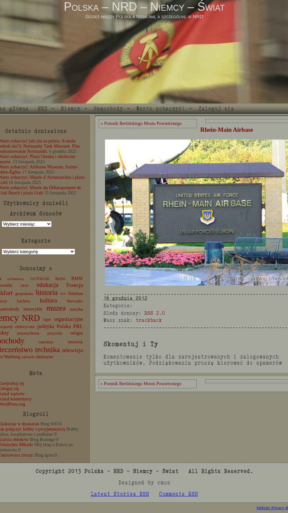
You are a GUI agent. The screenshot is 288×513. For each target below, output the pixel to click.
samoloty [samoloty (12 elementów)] (46, 342)
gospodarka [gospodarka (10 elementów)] (24, 293)
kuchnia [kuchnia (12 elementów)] (23, 301)
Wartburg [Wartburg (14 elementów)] (12, 356)
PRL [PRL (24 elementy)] (78, 326)
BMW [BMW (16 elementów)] (77, 278)
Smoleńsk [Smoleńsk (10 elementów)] (75, 342)
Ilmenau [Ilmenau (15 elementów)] (75, 293)
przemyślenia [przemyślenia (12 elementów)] (28, 333)
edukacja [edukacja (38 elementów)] (48, 284)
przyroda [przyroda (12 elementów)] (54, 333)
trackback (149, 320)
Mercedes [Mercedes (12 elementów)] (75, 301)
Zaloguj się (216, 108)
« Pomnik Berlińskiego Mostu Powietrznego (141, 123)
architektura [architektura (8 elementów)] (15, 279)
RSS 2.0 (154, 313)
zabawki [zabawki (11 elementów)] (28, 357)
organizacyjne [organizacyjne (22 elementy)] (68, 319)
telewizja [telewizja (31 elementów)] (72, 350)
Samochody (108, 108)
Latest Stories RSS (120, 494)
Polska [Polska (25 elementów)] (64, 326)
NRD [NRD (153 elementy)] (31, 318)
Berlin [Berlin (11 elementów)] (60, 278)
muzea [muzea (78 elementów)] (56, 308)
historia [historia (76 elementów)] (47, 292)
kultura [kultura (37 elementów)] (48, 300)
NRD (42, 108)
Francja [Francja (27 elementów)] (74, 285)
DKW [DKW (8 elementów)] (24, 285)
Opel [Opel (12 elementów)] (47, 319)
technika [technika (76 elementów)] (47, 350)
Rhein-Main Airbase (226, 129)
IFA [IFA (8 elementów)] (62, 294)
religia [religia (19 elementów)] (77, 333)
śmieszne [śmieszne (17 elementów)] (44, 356)
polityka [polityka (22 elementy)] (45, 326)
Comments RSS (178, 494)
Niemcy (70, 108)
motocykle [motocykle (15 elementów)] (32, 309)
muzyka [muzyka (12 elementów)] (76, 309)
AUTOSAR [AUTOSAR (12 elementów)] (39, 278)
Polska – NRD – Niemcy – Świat (144, 6)
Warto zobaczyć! (160, 108)
